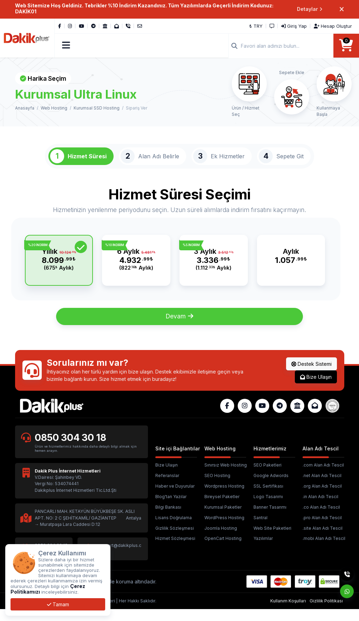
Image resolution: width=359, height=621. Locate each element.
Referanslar (167, 487)
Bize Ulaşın (316, 388)
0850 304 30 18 (71, 449)
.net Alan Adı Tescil (322, 487)
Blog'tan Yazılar (171, 508)
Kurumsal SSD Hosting (97, 108)
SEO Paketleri (267, 477)
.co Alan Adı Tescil (321, 518)
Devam (179, 327)
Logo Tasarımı (268, 508)
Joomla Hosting (220, 539)
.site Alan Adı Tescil (323, 539)
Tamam (58, 604)
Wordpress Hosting (224, 497)
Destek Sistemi (311, 375)
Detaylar (310, 9)
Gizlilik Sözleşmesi (174, 539)
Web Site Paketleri (272, 539)
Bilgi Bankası (168, 518)
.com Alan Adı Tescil (323, 477)
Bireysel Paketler (221, 508)
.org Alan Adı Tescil (322, 497)
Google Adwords (271, 487)
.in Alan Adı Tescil (320, 508)
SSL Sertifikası (268, 497)
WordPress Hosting (224, 529)
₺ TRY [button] (256, 26)
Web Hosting (54, 108)
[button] (66, 46)
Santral (260, 529)
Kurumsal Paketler (223, 518)
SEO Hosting (217, 487)
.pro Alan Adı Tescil (322, 529)
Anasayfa (24, 108)
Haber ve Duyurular (175, 497)
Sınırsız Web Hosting (225, 477)
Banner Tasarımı (269, 518)
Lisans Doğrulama (173, 529)
